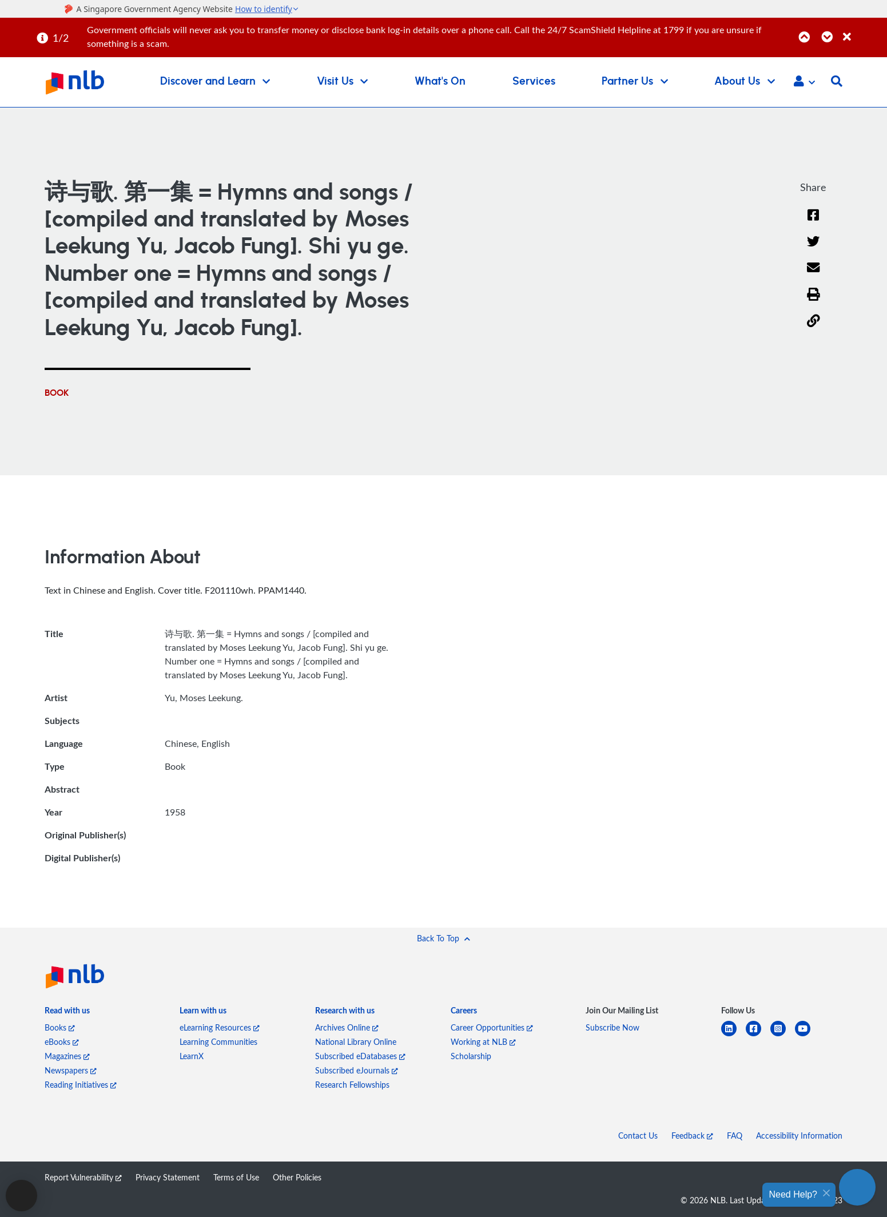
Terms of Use (236, 1177)
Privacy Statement (168, 1177)
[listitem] (67, 1012)
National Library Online (355, 1041)
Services (533, 81)
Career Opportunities (492, 1027)
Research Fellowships (352, 1084)
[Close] (863, 30)
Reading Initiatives (81, 1084)
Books (60, 1027)
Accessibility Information (799, 1135)
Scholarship (471, 1056)
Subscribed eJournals (356, 1070)
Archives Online (347, 1027)
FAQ (734, 1135)
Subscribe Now (612, 1027)
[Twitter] (813, 248)
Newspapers (71, 1070)
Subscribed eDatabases (360, 1056)
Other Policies (297, 1177)
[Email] (813, 275)
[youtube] (807, 1035)
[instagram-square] (782, 1035)
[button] (804, 82)
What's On (440, 81)
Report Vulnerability (83, 1177)
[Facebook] (813, 222)
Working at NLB (483, 1041)
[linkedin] (733, 1035)
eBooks (62, 1041)
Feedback (692, 1135)
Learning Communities (218, 1041)
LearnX (192, 1056)
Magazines (67, 1056)
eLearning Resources (220, 1027)
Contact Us (638, 1135)
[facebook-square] (758, 1035)
